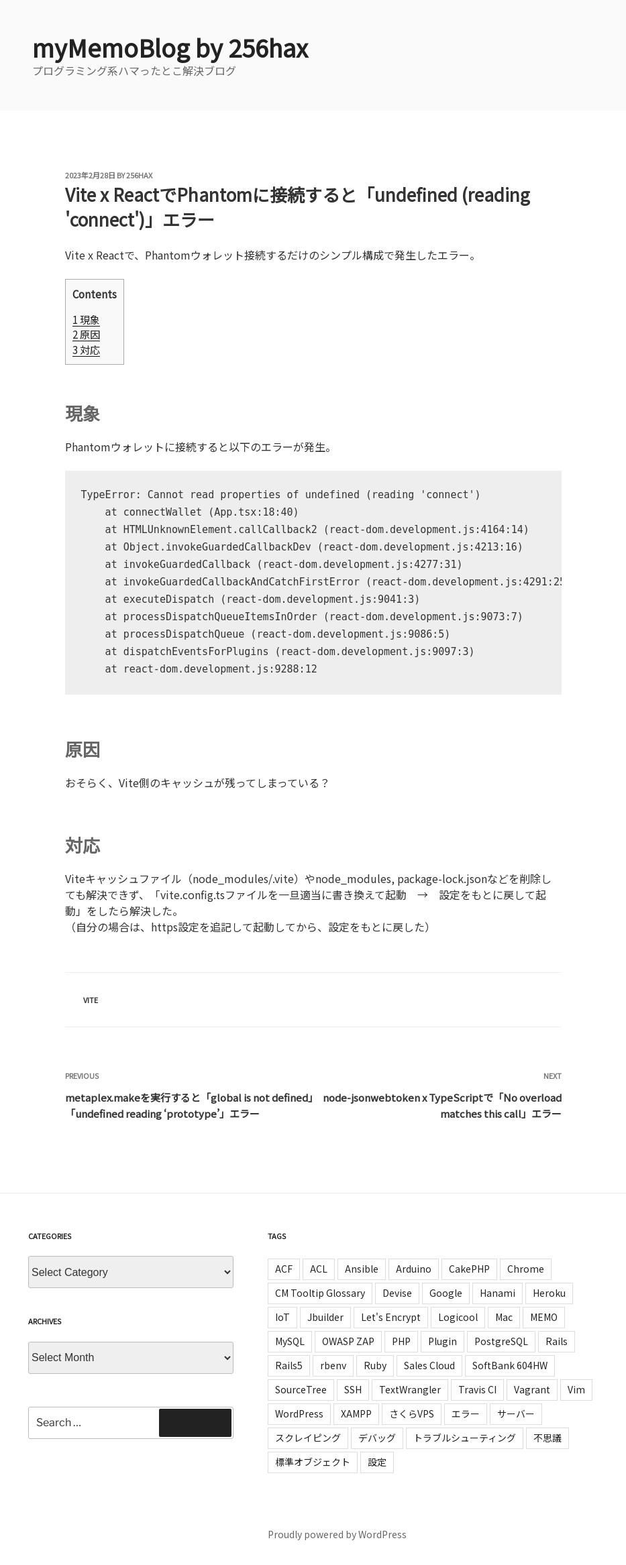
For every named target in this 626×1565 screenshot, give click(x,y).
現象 (86, 319)
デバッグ (377, 1437)
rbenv (333, 1365)
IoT (282, 1317)
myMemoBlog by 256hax (170, 47)
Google (445, 1292)
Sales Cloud (429, 1365)
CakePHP (469, 1268)
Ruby (375, 1365)
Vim (576, 1389)
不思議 (547, 1437)
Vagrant (532, 1389)
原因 (86, 334)
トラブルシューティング (464, 1437)
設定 (377, 1461)
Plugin (442, 1341)
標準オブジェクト (312, 1461)
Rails (556, 1341)
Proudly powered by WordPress (337, 1534)
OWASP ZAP (348, 1341)
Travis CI (477, 1389)
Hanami (497, 1292)
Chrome (525, 1268)
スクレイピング (308, 1437)
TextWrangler (410, 1389)
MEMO (544, 1317)
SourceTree (301, 1389)
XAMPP (356, 1413)
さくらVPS (411, 1413)
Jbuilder (325, 1317)
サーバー (516, 1413)
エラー (466, 1413)
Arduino (413, 1268)
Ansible (361, 1268)
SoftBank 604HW (509, 1365)
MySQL (290, 1341)
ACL (318, 1268)
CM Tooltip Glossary (320, 1292)
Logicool (458, 1317)
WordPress (299, 1413)
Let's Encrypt (391, 1317)
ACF (284, 1268)
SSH (353, 1389)
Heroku (549, 1292)
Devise (397, 1292)
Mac (504, 1317)
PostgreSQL (501, 1341)
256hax (139, 175)
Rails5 (289, 1365)
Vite (90, 999)
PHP (401, 1341)
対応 (86, 349)
